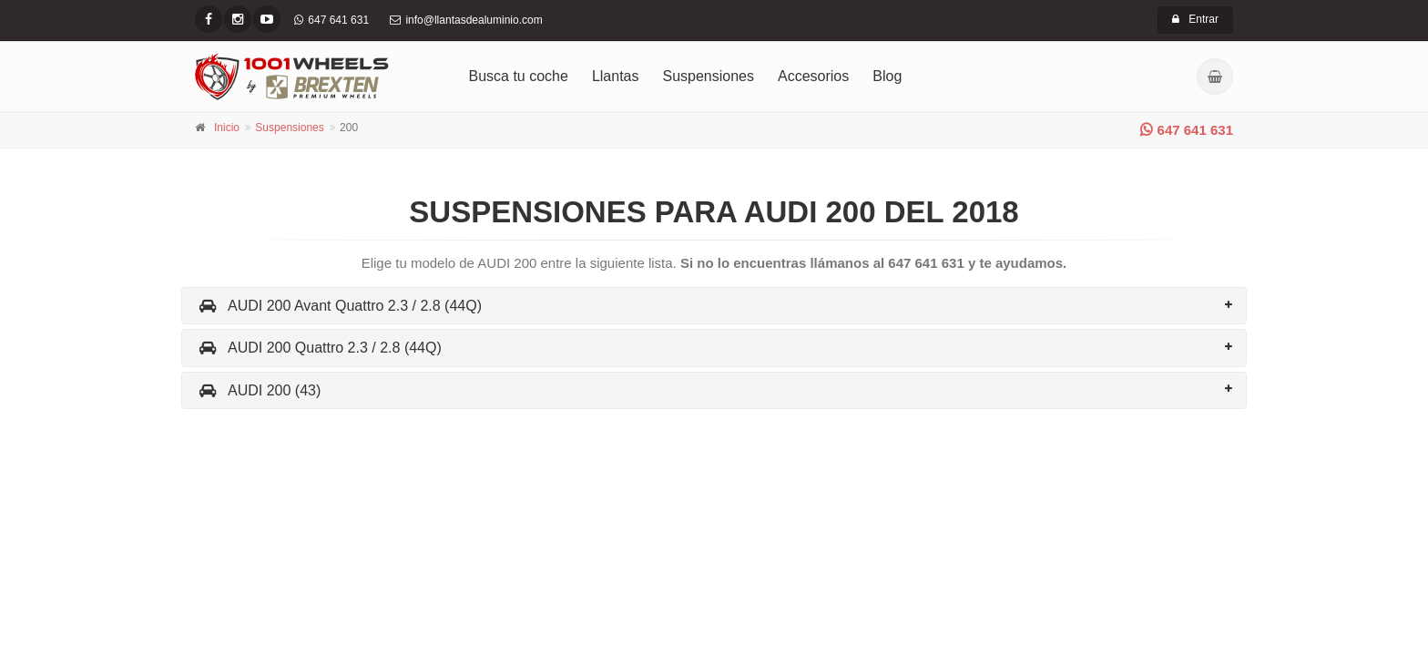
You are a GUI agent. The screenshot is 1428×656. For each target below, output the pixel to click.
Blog (887, 76)
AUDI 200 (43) (258, 390)
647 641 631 (1186, 130)
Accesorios (813, 76)
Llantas (615, 76)
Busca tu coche (518, 76)
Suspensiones (709, 76)
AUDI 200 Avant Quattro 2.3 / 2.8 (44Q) (339, 305)
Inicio (227, 127)
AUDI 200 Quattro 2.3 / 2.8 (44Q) (319, 347)
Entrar (1195, 19)
